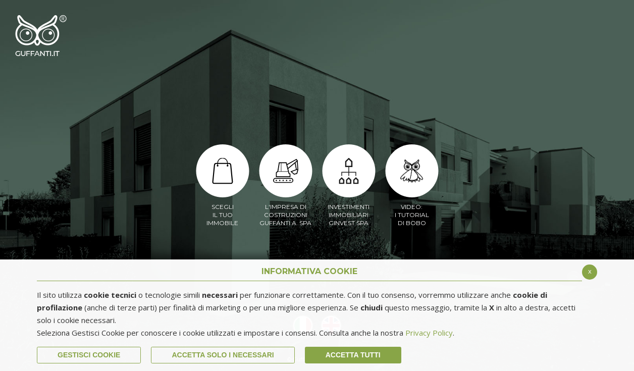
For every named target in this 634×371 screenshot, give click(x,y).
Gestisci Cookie (89, 355)
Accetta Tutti (353, 355)
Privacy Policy (429, 333)
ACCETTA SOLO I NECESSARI (223, 355)
